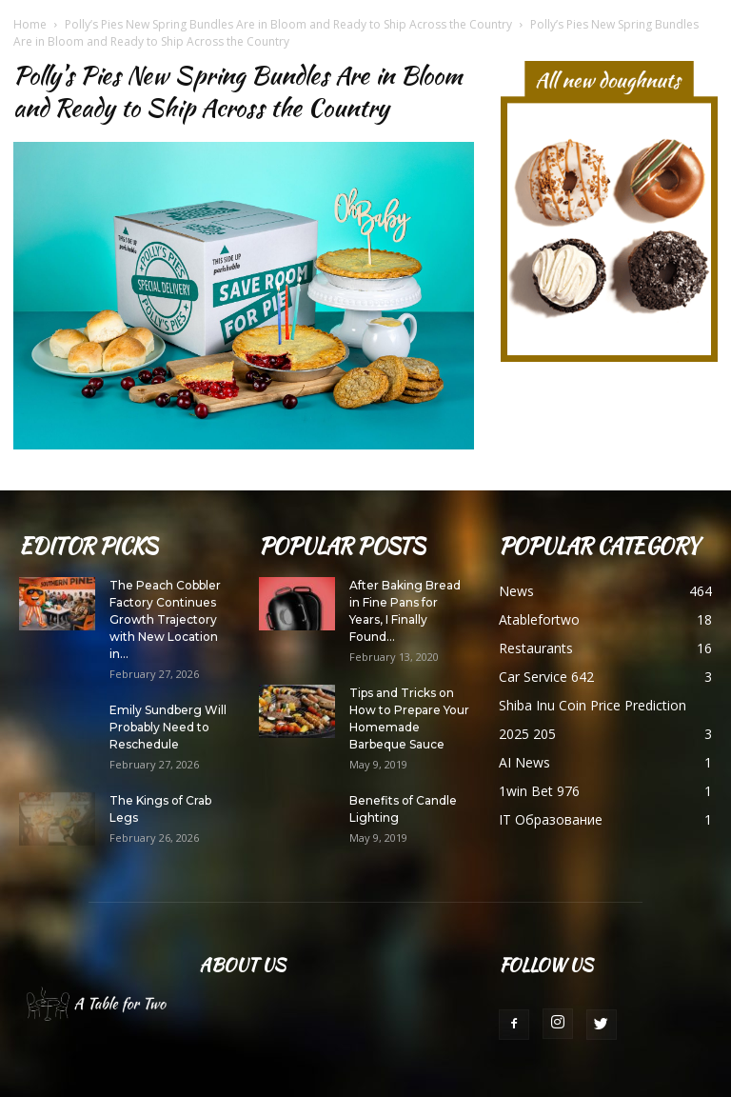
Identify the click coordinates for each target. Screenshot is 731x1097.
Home (30, 24)
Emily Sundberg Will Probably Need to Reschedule (168, 727)
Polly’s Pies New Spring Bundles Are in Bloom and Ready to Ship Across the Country (288, 24)
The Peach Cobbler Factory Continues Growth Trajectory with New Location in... (165, 619)
